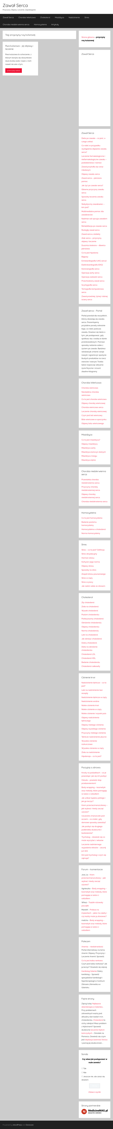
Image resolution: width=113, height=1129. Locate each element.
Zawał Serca (15, 5)
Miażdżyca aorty (88, 448)
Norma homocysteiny (90, 533)
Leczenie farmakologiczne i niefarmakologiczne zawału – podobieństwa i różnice (94, 159)
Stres (87, 17)
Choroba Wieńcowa (27, 17)
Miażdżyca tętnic (88, 460)
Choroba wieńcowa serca (92, 407)
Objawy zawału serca (90, 174)
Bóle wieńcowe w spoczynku (93, 419)
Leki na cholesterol (89, 635)
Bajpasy (84, 257)
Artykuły (55, 24)
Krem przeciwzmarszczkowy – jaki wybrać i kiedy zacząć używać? (94, 808)
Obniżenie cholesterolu (91, 623)
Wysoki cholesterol (89, 611)
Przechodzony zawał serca (92, 281)
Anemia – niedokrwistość (92, 947)
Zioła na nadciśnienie (90, 752)
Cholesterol (45, 17)
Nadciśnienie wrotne (90, 701)
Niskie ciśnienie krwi (90, 705)
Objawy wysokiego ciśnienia (93, 729)
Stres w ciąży (87, 578)
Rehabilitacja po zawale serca (94, 226)
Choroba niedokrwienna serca (16, 24)
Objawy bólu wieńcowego (92, 423)
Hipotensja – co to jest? (91, 756)
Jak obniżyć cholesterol (91, 639)
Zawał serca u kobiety (90, 234)
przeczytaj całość (13, 71)
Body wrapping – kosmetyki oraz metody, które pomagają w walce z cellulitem (94, 790)
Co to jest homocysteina (91, 518)
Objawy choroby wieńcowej (93, 403)
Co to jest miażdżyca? (90, 440)
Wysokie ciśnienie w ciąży (92, 748)
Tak (84, 1068)
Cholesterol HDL (88, 658)
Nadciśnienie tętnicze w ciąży (94, 697)
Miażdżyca (59, 17)
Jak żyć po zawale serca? (92, 185)
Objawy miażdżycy (89, 444)
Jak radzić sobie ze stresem (93, 586)
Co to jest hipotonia (89, 253)
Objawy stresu (87, 566)
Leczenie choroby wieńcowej (93, 411)
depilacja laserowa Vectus (96, 1040)
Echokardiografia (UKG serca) (93, 261)
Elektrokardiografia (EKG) (92, 265)
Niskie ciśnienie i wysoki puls (93, 713)
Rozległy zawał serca (90, 230)
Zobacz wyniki (95, 1092)
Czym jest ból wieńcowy (91, 415)
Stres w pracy (87, 582)
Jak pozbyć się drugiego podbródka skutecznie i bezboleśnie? (91, 829)
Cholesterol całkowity (90, 666)
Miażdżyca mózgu (89, 456)
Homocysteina (40, 24)
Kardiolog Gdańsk (89, 971)
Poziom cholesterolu (90, 614)
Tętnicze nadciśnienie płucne (93, 737)
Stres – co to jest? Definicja (93, 550)
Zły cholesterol (87, 602)
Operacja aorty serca (90, 273)
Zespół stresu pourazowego (93, 574)
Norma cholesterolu (90, 631)
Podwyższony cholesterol (92, 619)
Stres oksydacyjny (89, 554)
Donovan (30, 1125)
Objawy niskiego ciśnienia (92, 725)
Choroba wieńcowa (89, 388)
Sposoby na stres (88, 570)
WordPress (17, 1125)
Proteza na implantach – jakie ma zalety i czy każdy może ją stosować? (94, 913)
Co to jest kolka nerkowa (92, 960)
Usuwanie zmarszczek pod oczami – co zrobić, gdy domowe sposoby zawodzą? (93, 819)
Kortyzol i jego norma (90, 562)
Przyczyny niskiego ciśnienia (93, 733)
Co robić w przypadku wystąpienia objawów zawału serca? (93, 148)
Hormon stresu (87, 558)
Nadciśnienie (74, 17)
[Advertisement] (94, 90)
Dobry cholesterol (89, 643)
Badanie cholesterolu (90, 662)
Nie (84, 1072)
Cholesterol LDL (88, 654)
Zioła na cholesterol (90, 606)
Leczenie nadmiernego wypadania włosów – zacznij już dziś (93, 847)
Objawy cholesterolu (90, 627)
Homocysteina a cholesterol (93, 529)
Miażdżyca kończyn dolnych (93, 452)
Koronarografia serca (90, 269)
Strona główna (87, 37)
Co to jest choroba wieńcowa (93, 399)
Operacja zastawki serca (91, 277)
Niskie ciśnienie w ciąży (91, 709)
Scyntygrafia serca (89, 285)
